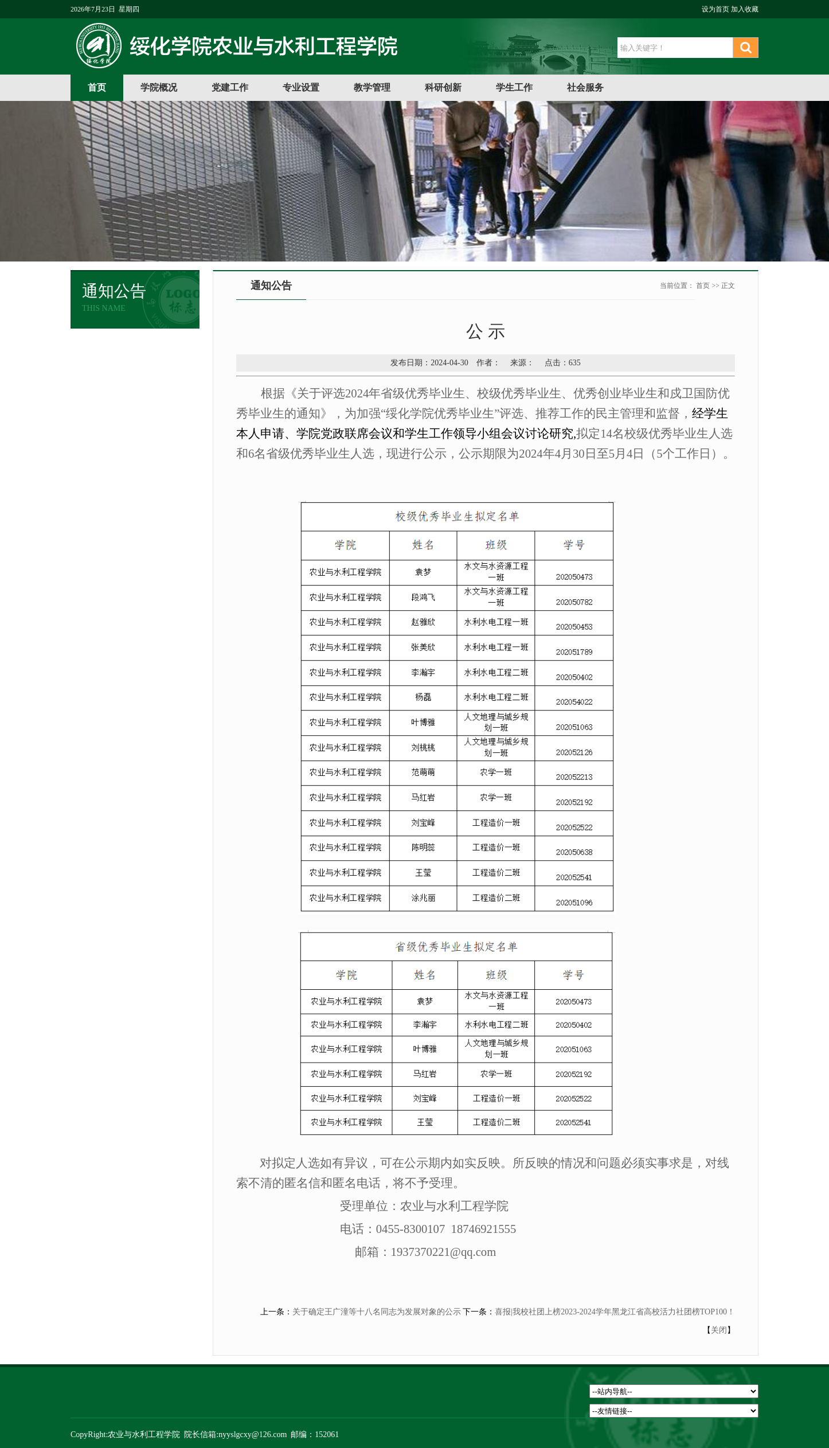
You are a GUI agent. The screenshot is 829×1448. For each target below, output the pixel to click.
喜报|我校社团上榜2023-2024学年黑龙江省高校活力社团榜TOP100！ (615, 1312)
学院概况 (158, 87)
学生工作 (514, 87)
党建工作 (230, 87)
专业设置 (301, 87)
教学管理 (372, 87)
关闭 (719, 1330)
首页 (97, 87)
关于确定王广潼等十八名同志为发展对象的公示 (376, 1312)
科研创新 (443, 87)
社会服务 (585, 87)
